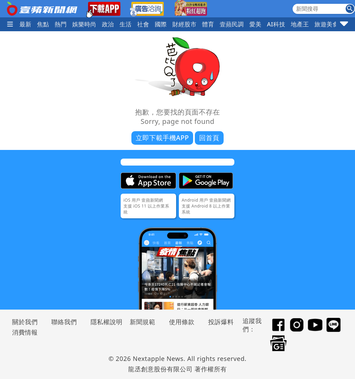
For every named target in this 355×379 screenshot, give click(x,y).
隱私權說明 (104, 322)
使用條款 (181, 322)
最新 (25, 24)
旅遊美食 (326, 24)
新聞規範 (142, 322)
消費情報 (25, 332)
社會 (143, 24)
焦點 (43, 24)
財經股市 (184, 24)
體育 (208, 24)
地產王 (300, 24)
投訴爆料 (221, 322)
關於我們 (25, 322)
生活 (126, 24)
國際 (161, 24)
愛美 (255, 24)
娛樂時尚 (84, 24)
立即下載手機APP (162, 137)
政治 (108, 24)
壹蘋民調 (232, 24)
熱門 (61, 24)
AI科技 (276, 24)
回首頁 (209, 137)
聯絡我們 (64, 322)
